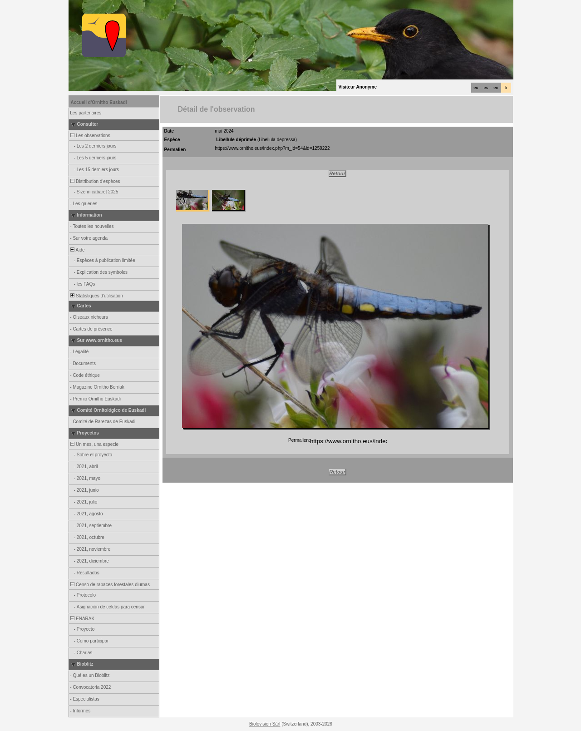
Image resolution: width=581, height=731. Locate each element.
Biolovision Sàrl (264, 723)
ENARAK (82, 618)
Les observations (89, 135)
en (495, 87)
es (486, 87)
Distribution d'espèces (94, 181)
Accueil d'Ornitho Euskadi (99, 102)
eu (475, 87)
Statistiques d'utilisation (96, 295)
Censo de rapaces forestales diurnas (109, 584)
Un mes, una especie (94, 444)
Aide (77, 249)
